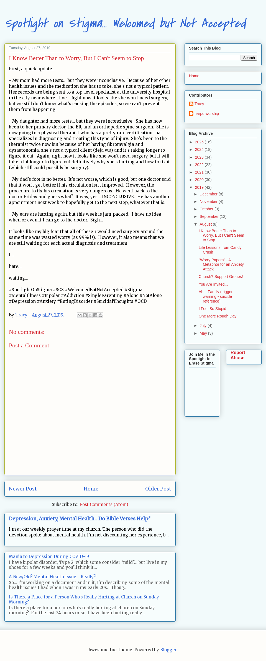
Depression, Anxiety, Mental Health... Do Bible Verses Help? (79, 519)
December (209, 194)
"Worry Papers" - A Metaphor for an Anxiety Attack (221, 265)
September (209, 216)
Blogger (168, 649)
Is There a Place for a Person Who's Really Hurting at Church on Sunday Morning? (84, 599)
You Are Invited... (213, 284)
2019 (200, 187)
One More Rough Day (217, 316)
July (204, 325)
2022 (200, 164)
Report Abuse (238, 355)
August (206, 224)
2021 (200, 172)
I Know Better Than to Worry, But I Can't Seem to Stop (221, 235)
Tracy (199, 104)
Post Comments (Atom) (104, 504)
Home (91, 489)
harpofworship (207, 113)
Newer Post (23, 489)
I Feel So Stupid (212, 308)
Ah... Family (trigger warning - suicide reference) (215, 296)
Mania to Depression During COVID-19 (49, 556)
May (204, 333)
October (207, 209)
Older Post (158, 489)
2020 (200, 179)
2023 (200, 157)
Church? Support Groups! (221, 276)
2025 (200, 142)
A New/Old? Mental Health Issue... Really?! (52, 576)
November (209, 201)
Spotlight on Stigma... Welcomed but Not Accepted (124, 23)
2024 (200, 149)
